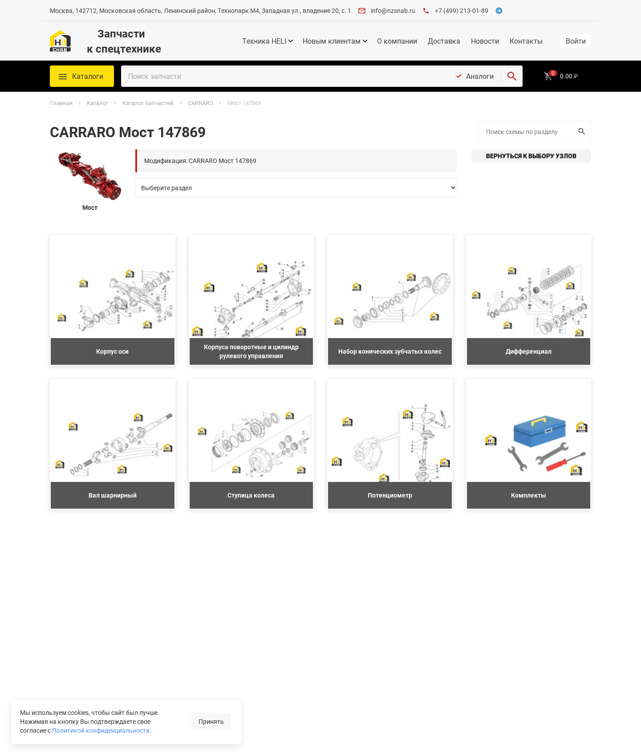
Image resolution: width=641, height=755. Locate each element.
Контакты (526, 41)
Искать (580, 131)
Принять (211, 721)
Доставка (444, 41)
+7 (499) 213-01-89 (461, 10)
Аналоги (480, 76)
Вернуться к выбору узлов (531, 155)
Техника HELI (264, 41)
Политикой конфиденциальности (101, 730)
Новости (485, 41)
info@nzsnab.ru (393, 10)
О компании (397, 41)
